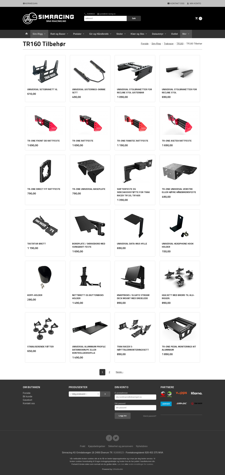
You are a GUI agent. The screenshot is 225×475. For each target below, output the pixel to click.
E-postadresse (121, 393)
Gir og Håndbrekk (98, 34)
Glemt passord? (149, 416)
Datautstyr (157, 34)
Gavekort (27, 400)
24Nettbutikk (118, 469)
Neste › (119, 372)
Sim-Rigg (38, 34)
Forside (145, 43)
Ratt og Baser (58, 34)
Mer (184, 34)
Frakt (82, 446)
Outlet (174, 34)
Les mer (121, 464)
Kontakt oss (29, 403)
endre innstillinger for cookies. (141, 464)
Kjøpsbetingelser (96, 446)
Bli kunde (27, 396)
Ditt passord (120, 403)
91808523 (89, 14)
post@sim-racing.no (106, 14)
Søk (134, 18)
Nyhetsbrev (142, 446)
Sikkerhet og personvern (120, 446)
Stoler (119, 34)
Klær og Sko (137, 34)
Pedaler (77, 34)
